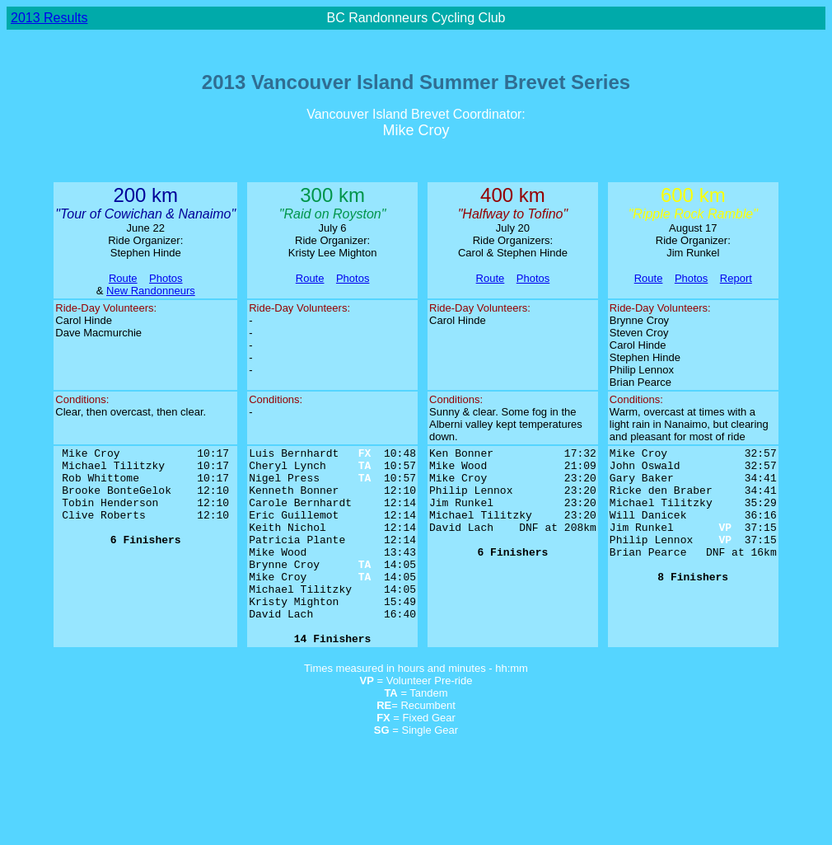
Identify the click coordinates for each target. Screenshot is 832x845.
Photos (165, 278)
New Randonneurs (150, 290)
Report (736, 278)
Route (123, 278)
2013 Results (49, 18)
